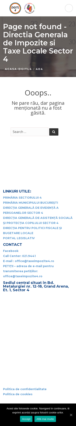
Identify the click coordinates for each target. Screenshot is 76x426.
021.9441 (29, 256)
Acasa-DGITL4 (18, 69)
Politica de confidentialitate (25, 389)
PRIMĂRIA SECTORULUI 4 (22, 197)
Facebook (10, 251)
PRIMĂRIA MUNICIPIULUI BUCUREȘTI (30, 202)
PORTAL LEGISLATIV (19, 238)
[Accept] (71, 415)
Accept (26, 419)
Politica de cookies (17, 394)
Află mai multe (45, 419)
